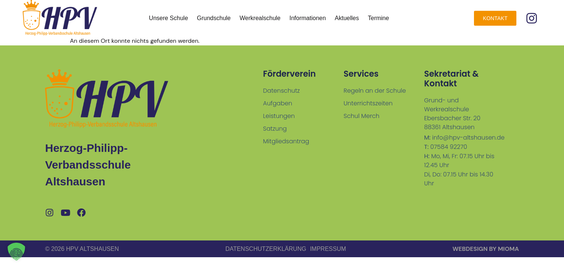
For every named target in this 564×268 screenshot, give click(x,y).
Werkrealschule (260, 18)
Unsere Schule (168, 18)
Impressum (328, 249)
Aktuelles (347, 18)
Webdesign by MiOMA (485, 249)
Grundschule (214, 18)
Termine (378, 18)
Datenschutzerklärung (266, 249)
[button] (16, 251)
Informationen (307, 18)
